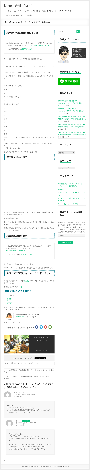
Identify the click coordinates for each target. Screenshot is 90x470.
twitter (9, 301)
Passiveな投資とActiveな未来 (68, 204)
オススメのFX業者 (65, 11)
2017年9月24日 (17, 363)
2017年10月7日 (26, 254)
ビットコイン (17, 11)
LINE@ (9, 299)
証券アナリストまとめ (32, 11)
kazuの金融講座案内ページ (15, 15)
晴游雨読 (61, 189)
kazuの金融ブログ (18, 5)
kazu (8, 363)
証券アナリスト (35, 363)
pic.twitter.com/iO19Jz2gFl (40, 45)
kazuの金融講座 (20, 317)
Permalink (19, 396)
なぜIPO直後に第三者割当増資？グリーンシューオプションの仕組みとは (29, 371)
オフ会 (8, 11)
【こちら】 (21, 287)
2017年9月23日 (26, 49)
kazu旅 (29, 15)
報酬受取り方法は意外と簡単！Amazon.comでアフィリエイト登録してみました (71, 103)
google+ (10, 303)
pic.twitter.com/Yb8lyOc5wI (15, 250)
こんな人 (27, 281)
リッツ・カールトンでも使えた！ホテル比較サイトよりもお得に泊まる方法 (29, 377)
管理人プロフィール (49, 11)
